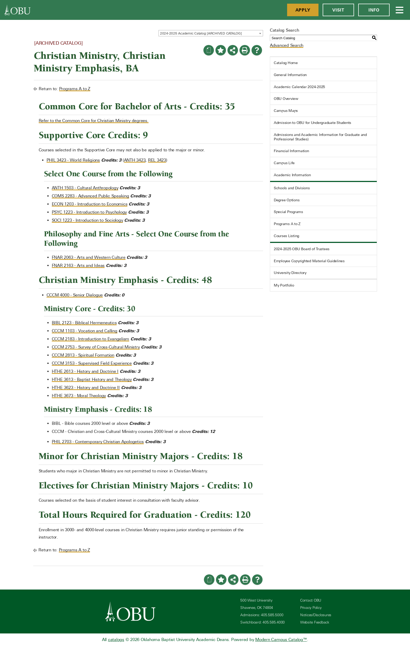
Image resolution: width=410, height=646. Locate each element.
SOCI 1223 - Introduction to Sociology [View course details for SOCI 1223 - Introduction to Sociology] (87, 220)
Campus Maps (286, 110)
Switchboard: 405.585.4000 (262, 622)
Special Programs (288, 212)
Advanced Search (286, 45)
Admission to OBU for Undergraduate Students (312, 123)
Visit (338, 10)
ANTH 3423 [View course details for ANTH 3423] (135, 160)
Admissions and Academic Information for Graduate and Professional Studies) (320, 137)
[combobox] (210, 33)
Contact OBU (310, 600)
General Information (290, 75)
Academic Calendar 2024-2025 (299, 87)
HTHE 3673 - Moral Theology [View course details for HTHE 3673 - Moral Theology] (79, 395)
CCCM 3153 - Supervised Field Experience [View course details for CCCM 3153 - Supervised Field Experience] (92, 363)
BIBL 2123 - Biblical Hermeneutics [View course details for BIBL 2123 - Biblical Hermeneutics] (84, 322)
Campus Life (284, 163)
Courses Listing (286, 236)
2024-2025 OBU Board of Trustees (301, 249)
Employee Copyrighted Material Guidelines (309, 261)
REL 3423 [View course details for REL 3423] (157, 160)
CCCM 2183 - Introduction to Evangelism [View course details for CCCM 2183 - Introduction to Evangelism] (90, 338)
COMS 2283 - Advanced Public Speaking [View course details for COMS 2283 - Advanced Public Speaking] (90, 195)
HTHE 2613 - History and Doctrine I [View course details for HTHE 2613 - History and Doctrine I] (85, 371)
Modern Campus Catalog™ (281, 639)
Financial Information (291, 151)
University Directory (290, 273)
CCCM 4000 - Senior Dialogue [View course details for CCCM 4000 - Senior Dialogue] (75, 295)
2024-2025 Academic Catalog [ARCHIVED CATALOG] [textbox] (201, 33)
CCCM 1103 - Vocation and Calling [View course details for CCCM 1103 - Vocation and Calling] (84, 330)
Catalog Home (286, 63)
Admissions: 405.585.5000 (261, 615)
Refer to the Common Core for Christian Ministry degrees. (94, 120)
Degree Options (287, 200)
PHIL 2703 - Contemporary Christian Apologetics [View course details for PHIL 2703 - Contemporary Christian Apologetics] (98, 441)
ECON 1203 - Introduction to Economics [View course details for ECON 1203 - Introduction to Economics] (90, 204)
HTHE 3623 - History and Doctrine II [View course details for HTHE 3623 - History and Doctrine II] (86, 387)
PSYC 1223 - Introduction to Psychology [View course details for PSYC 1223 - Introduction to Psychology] (89, 212)
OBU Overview (286, 98)
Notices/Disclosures (315, 615)
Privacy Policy (311, 607)
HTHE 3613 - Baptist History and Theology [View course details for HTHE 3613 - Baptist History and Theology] (92, 379)
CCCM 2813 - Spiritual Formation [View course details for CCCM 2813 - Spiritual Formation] (83, 355)
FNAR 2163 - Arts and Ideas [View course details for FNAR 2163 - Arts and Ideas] (78, 265)
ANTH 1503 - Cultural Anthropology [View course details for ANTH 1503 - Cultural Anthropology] (85, 187)
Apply (302, 10)
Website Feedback (314, 622)
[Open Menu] (400, 10)
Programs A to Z (74, 88)
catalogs (116, 639)
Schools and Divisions (292, 188)
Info (373, 10)
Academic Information (292, 175)
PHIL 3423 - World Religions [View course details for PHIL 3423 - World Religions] (73, 160)
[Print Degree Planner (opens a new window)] (208, 50)
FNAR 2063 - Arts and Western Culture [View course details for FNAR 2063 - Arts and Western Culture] (89, 257)
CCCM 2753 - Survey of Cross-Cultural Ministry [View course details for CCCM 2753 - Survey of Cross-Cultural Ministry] (96, 347)
